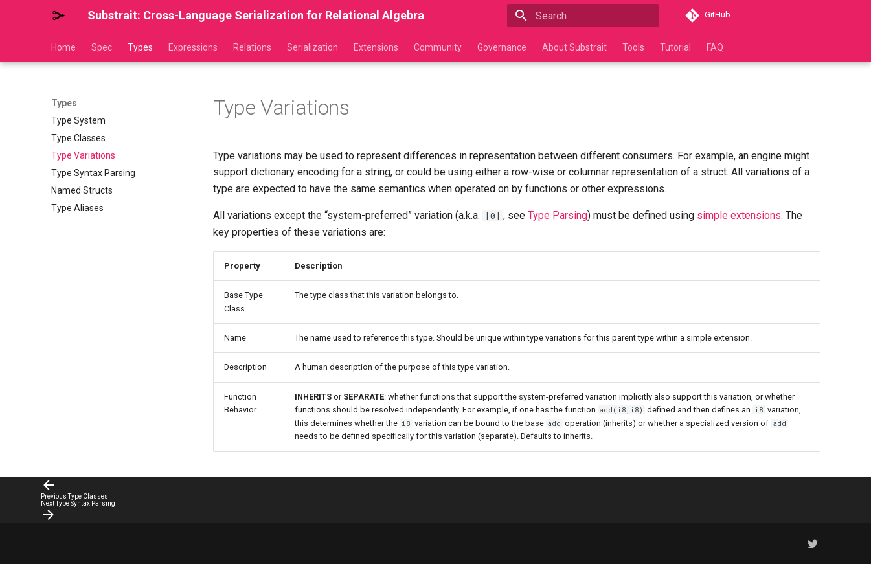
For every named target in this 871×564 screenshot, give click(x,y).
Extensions (376, 47)
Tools (633, 47)
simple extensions (739, 215)
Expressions (193, 47)
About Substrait (574, 47)
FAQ (715, 47)
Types (140, 47)
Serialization (312, 47)
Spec (101, 47)
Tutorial (675, 47)
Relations (252, 47)
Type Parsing (557, 215)
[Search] (583, 15)
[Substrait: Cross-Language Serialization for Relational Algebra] (59, 15)
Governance (501, 47)
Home (63, 47)
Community (438, 47)
